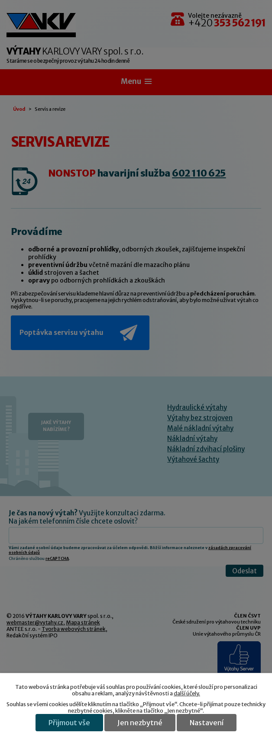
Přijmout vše (69, 722)
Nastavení (206, 722)
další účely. (187, 693)
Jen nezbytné (139, 722)
